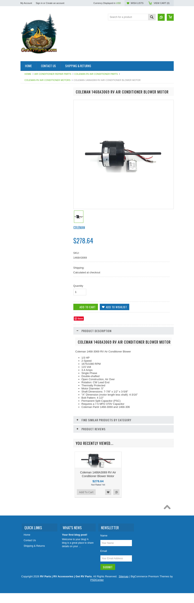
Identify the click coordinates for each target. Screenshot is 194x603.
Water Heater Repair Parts (37, 280)
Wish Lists (137, 3)
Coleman (79, 227)
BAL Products (30, 127)
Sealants (27, 238)
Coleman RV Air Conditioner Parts (96, 74)
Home (28, 74)
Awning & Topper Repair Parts (39, 120)
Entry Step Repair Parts (36, 155)
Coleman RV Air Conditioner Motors (48, 80)
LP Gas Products (32, 217)
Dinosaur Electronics (34, 141)
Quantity (78, 285)
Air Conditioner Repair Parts (52, 74)
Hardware (28, 186)
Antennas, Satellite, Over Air (38, 113)
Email (103, 569)
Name (104, 554)
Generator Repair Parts (35, 169)
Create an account (55, 3)
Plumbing (28, 224)
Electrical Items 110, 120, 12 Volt (41, 148)
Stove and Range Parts (35, 252)
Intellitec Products (32, 193)
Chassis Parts (30, 301)
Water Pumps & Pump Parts (38, 287)
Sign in (39, 3)
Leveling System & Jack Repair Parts (40, 202)
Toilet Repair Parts (33, 259)
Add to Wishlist (56, 377)
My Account (26, 3)
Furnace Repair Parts (34, 162)
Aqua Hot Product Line (35, 106)
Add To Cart (32, 377)
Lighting (27, 210)
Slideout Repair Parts (34, 245)
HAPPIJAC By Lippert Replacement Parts (42, 178)
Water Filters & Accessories (38, 273)
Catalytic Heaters (32, 134)
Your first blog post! (74, 553)
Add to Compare (64, 377)
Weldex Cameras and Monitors (40, 294)
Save (80, 318)
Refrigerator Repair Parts (36, 231)
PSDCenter (97, 598)
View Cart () (161, 3)
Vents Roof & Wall (32, 266)
